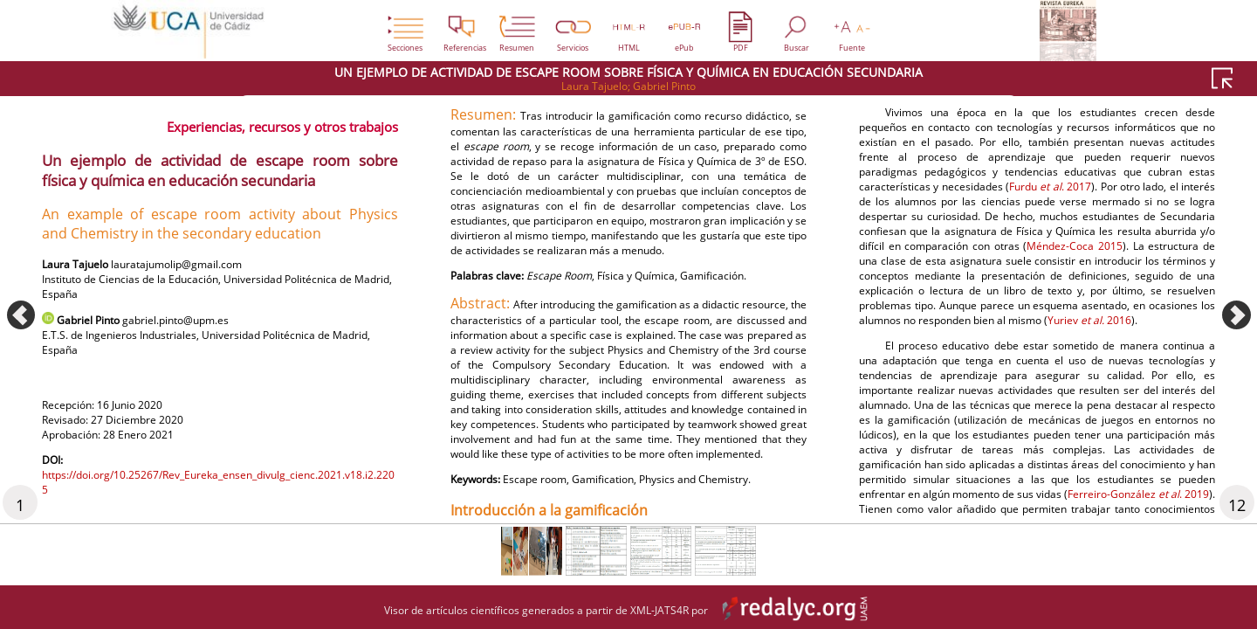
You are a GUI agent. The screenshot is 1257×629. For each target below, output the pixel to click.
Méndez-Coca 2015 (1120, 488)
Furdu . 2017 (1099, 405)
